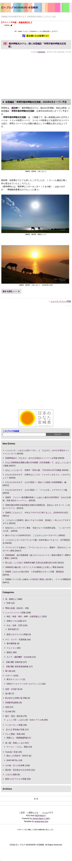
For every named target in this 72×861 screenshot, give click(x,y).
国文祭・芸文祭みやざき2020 (18, 770)
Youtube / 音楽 (11, 752)
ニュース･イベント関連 (61, 301)
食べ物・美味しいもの (15, 743)
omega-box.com (41, 821)
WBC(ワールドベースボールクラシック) (24, 684)
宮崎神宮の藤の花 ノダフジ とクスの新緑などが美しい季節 (30, 567)
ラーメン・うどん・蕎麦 (17, 747)
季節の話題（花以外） (15, 608)
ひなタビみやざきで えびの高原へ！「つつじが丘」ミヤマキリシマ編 (36, 490)
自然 (7, 707)
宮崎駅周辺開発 (12, 702)
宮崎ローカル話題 (14, 621)
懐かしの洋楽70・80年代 (17, 756)
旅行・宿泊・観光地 (14, 716)
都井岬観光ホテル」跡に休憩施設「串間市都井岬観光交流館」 (34, 45)
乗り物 (8, 671)
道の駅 (8, 693)
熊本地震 (12, 629)
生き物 (8, 711)
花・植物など (11, 599)
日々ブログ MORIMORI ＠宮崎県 (19, 7)
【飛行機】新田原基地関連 (16, 666)
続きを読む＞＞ (10, 291)
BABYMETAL (12, 760)
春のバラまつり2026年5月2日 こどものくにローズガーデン (31, 535)
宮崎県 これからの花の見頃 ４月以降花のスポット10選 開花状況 (34, 572)
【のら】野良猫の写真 (15, 729)
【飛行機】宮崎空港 (14, 662)
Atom (42, 815)
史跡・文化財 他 (12, 689)
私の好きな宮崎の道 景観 (16, 698)
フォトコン (11, 648)
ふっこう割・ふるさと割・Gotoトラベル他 (25, 720)
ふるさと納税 (11, 774)
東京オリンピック (14, 679)
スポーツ (9, 675)
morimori (41, 52)
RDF (37, 815)
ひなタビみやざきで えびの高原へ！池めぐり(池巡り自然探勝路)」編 (35, 482)
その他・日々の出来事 (15, 765)
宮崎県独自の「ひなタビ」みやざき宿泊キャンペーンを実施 (31, 458)
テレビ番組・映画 (13, 734)
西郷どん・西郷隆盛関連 (17, 738)
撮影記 (9, 652)
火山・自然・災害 (14, 625)
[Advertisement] (36, 75)
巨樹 (8, 603)
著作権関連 (11, 643)
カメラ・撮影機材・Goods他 (19, 657)
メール (45, 812)
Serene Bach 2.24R (40, 818)
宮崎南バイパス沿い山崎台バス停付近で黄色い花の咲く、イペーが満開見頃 (38, 579)
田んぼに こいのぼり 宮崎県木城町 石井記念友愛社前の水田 (31, 563)
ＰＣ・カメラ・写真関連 (15, 639)
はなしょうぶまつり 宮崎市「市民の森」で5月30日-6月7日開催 (33, 470)
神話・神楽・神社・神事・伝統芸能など (24, 616)
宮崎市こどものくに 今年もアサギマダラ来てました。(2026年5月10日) (36, 512)
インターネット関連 (14, 725)
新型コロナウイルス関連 (17, 634)
